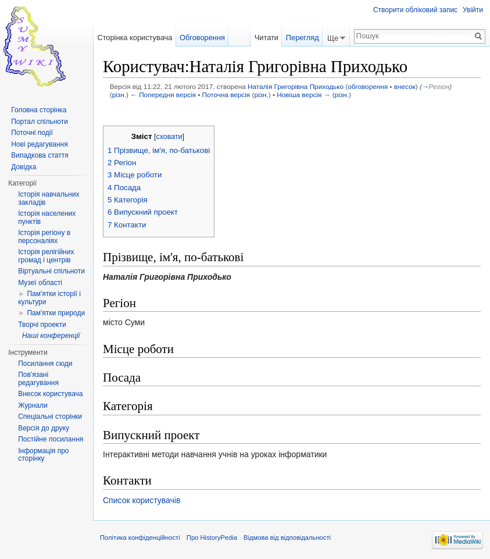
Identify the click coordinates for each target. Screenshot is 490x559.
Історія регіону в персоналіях (44, 237)
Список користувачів (141, 500)
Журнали (33, 405)
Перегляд (302, 37)
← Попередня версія (163, 94)
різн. (119, 94)
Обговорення (202, 37)
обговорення (368, 86)
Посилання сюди (45, 363)
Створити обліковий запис (415, 10)
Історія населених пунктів (47, 217)
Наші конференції (51, 336)
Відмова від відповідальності (287, 537)
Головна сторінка (38, 110)
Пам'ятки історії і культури (49, 298)
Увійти (473, 10)
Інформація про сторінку (43, 455)
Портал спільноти (39, 122)
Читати (266, 37)
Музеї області (40, 283)
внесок (405, 86)
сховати (169, 137)
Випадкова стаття (39, 155)
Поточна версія (226, 94)
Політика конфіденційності (140, 537)
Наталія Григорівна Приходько (296, 86)
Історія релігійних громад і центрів (46, 256)
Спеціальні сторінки (50, 416)
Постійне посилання (50, 439)
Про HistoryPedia (212, 537)
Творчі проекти (42, 325)
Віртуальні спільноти (51, 271)
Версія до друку (43, 428)
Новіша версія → (303, 94)
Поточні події (32, 133)
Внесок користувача (50, 394)
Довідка (23, 167)
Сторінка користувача (134, 37)
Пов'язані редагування (38, 379)
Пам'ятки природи (56, 313)
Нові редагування (39, 144)
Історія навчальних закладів (48, 198)
